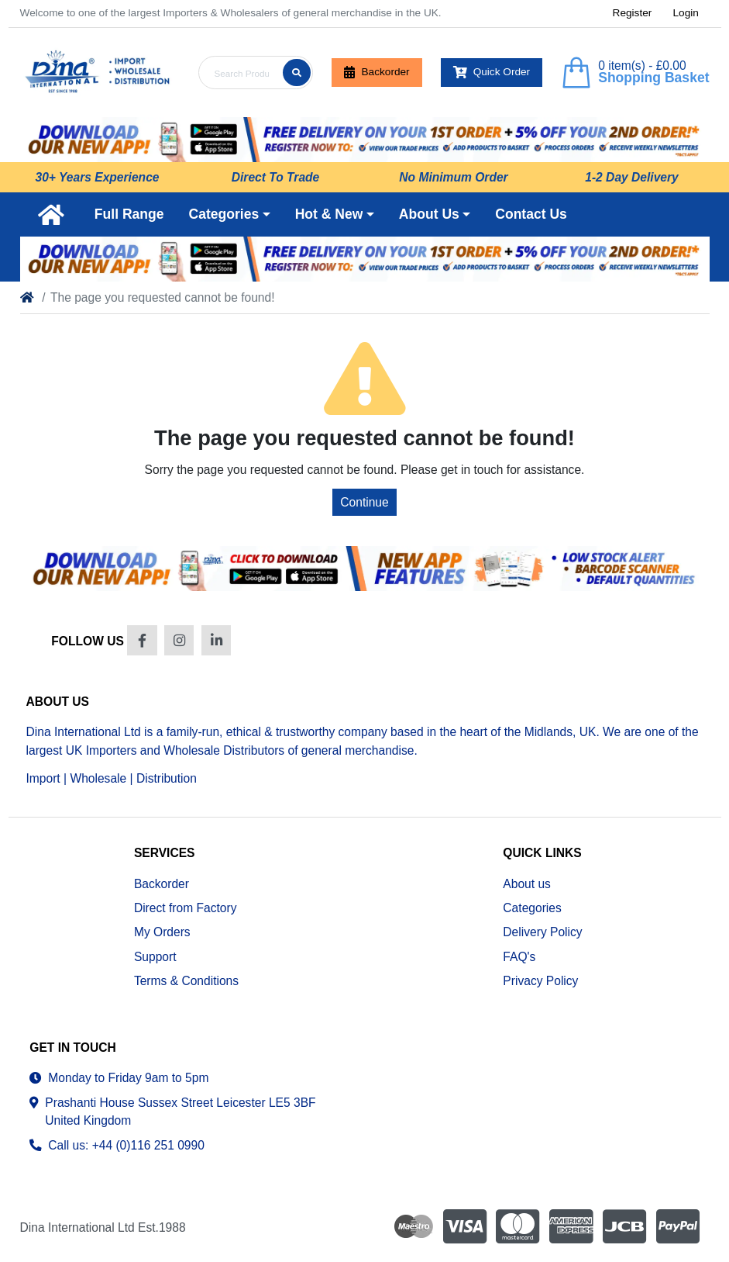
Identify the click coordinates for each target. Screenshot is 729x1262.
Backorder (376, 72)
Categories (532, 908)
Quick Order (492, 72)
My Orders (162, 932)
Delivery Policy (542, 932)
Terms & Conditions (186, 980)
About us (527, 883)
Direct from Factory (185, 908)
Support (155, 956)
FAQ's (519, 956)
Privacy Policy (540, 980)
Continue (364, 502)
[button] (230, 214)
